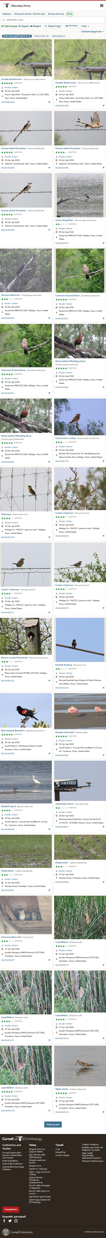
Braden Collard (11, 88)
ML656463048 (62, 106)
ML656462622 (7, 681)
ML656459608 (62, 882)
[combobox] (55, 20)
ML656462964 (7, 230)
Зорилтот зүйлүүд (38, 1169)
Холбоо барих (62, 1155)
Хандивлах (11, 1209)
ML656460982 (62, 755)
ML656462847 (62, 243)
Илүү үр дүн (53, 1124)
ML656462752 (62, 461)
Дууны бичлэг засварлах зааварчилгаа (36, 1180)
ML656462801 (7, 462)
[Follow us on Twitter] (10, 1221)
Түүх (57, 1149)
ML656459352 (62, 1112)
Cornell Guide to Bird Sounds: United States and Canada (12, 1155)
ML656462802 (62, 387)
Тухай (59, 1145)
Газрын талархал (90, 1145)
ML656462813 (7, 393)
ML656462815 (61, 319)
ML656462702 (7, 537)
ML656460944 (7, 829)
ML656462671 (7, 613)
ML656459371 (7, 1040)
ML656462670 (62, 608)
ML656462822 (7, 318)
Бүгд (69, 14)
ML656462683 (62, 536)
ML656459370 (7, 1111)
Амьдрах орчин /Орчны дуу (29, 14)
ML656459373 (62, 1038)
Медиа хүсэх (35, 1166)
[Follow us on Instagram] (16, 1221)
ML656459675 (62, 827)
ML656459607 (7, 890)
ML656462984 (7, 168)
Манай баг (60, 1152)
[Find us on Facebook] (4, 1221)
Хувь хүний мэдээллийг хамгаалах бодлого (91, 1155)
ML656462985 (62, 168)
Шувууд (7, 14)
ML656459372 (62, 965)
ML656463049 (7, 102)
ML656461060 (7, 754)
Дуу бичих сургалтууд (39, 1197)
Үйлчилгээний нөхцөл (92, 1161)
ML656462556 (62, 688)
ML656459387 (7, 960)
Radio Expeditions (10, 1161)
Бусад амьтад (56, 14)
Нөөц (32, 1145)
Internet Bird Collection (12, 1164)
